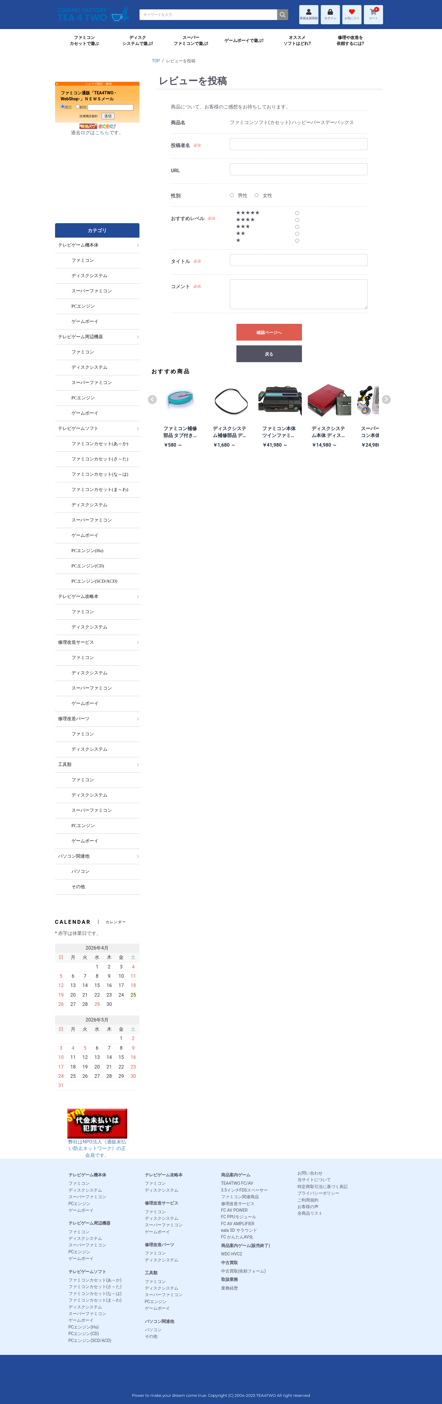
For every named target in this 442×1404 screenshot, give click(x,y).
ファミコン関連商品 (240, 1196)
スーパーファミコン (87, 1196)
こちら (102, 132)
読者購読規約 (89, 116)
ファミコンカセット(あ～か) (95, 1280)
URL (175, 170)
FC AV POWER (234, 1210)
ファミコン (79, 1183)
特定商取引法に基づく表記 (322, 1186)
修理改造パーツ (159, 1244)
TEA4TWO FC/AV (237, 1183)
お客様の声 (307, 1206)
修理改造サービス (161, 1203)
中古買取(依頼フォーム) (243, 1271)
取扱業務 (229, 1279)
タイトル (180, 261)
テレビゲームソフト (87, 1271)
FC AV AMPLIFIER (237, 1223)
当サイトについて (314, 1179)
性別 (175, 196)
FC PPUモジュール (238, 1216)
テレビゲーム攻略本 (164, 1174)
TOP (156, 60)
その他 (151, 1336)
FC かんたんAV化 (237, 1236)
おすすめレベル (187, 218)
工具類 (151, 1272)
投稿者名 (180, 145)
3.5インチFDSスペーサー (244, 1190)
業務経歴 (229, 1288)
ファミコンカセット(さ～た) (95, 1286)
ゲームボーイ (81, 1210)
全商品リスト (310, 1213)
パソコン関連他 (159, 1321)
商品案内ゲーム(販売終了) (245, 1245)
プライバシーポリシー (318, 1193)
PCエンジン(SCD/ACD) (90, 1340)
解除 (81, 107)
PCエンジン (80, 1203)
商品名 (178, 123)
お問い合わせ (310, 1173)
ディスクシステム (85, 1190)
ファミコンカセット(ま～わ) (95, 1300)
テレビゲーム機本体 (87, 1174)
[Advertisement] (97, 185)
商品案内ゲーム (235, 1174)
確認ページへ (269, 332)
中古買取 (229, 1262)
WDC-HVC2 (231, 1254)
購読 (66, 107)
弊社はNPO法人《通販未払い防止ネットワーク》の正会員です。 (97, 1139)
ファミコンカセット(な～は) (95, 1293)
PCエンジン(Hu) (84, 1327)
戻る (269, 354)
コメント (180, 286)
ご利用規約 (307, 1200)
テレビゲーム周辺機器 (89, 1223)
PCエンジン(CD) (84, 1333)
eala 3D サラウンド (239, 1230)
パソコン (153, 1329)
